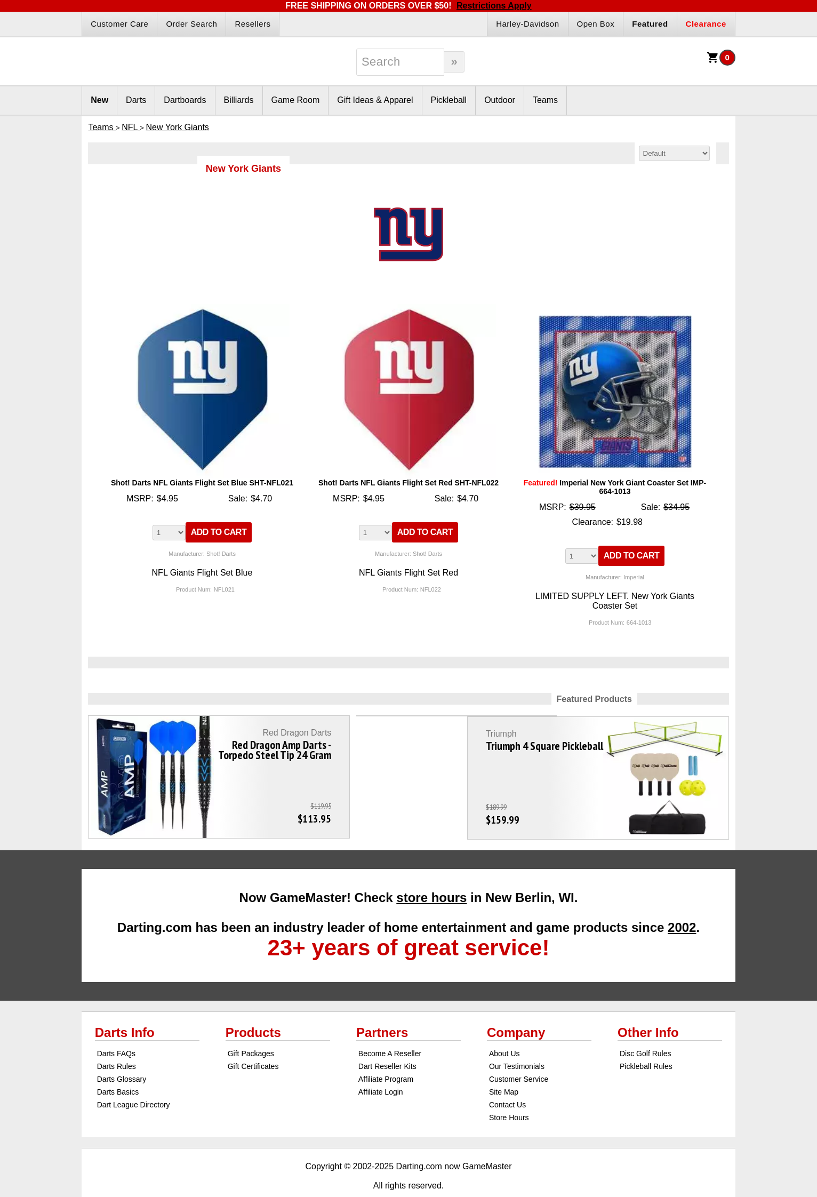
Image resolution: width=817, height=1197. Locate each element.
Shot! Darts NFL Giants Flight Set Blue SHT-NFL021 (202, 482)
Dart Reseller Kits (387, 1043)
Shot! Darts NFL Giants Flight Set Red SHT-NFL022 (408, 482)
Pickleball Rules (646, 1043)
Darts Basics (118, 1068)
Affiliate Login (380, 1068)
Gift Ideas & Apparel (375, 100)
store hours (431, 874)
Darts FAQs (116, 1030)
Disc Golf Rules (645, 1030)
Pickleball (449, 100)
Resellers (252, 23)
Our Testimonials (516, 1043)
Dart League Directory (133, 1081)
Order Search (191, 23)
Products (253, 1009)
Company (516, 1009)
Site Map (503, 1068)
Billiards (239, 100)
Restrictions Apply (494, 5)
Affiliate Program (385, 1055)
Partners (382, 1009)
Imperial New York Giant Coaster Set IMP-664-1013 (615, 487)
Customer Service (518, 1055)
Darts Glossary (122, 1055)
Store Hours (509, 1094)
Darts (136, 100)
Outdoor (499, 100)
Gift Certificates (253, 1043)
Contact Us (507, 1081)
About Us (504, 1030)
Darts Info (125, 1009)
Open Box (596, 23)
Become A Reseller (389, 1030)
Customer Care (119, 23)
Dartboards (185, 100)
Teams (545, 100)
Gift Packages (251, 1030)
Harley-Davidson (527, 23)
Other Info (648, 1009)
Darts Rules (116, 1043)
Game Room (295, 100)
